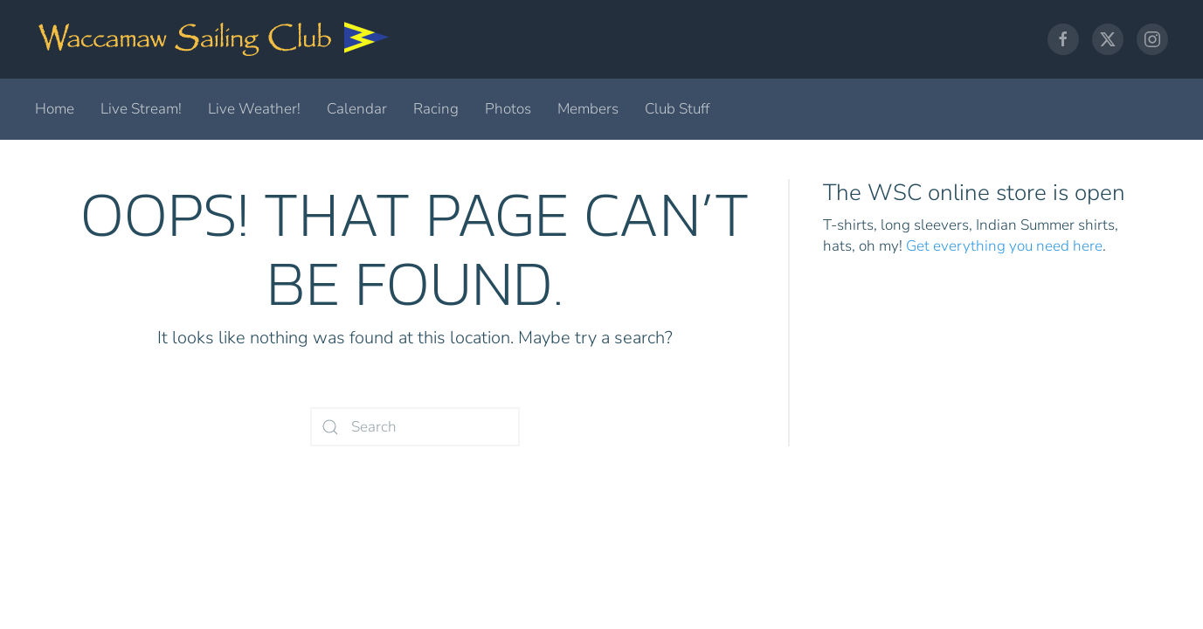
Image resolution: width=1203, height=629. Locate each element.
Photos (508, 109)
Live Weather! (254, 109)
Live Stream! (141, 109)
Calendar (357, 109)
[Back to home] (214, 39)
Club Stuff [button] (677, 109)
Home (54, 109)
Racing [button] (436, 109)
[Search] (415, 426)
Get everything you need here (1004, 246)
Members (588, 109)
